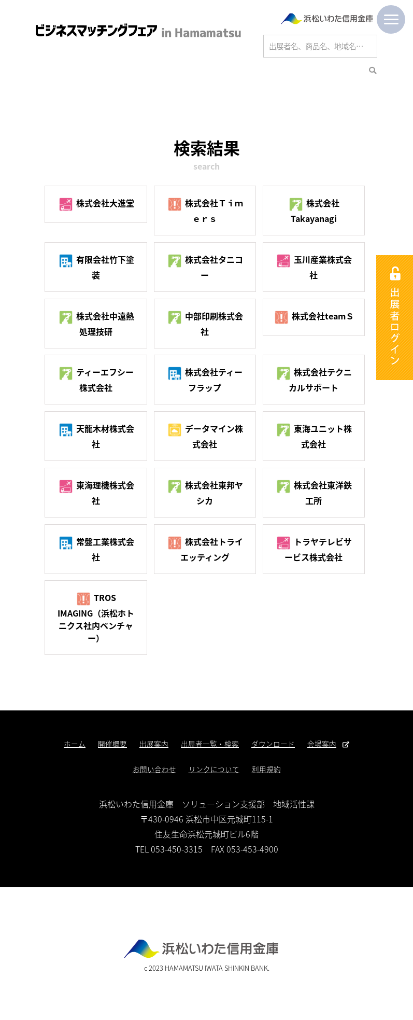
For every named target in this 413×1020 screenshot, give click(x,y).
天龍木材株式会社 (96, 436)
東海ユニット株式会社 (314, 436)
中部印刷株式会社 (205, 324)
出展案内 (153, 743)
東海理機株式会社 (96, 493)
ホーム (75, 743)
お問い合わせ (154, 769)
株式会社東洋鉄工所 (314, 493)
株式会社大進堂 (96, 204)
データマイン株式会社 (205, 436)
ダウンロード (273, 743)
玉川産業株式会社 (314, 267)
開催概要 (112, 743)
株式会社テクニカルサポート (314, 380)
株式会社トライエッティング (205, 549)
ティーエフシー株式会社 (96, 380)
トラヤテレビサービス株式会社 (314, 549)
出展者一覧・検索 (210, 743)
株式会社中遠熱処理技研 (96, 324)
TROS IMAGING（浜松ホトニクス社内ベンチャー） (96, 617)
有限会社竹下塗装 (96, 267)
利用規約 (266, 769)
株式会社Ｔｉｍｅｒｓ (205, 211)
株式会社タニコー (205, 267)
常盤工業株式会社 (96, 549)
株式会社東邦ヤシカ (205, 493)
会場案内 (328, 743)
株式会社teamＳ (314, 317)
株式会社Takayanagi (313, 211)
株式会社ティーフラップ (205, 380)
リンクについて (214, 769)
